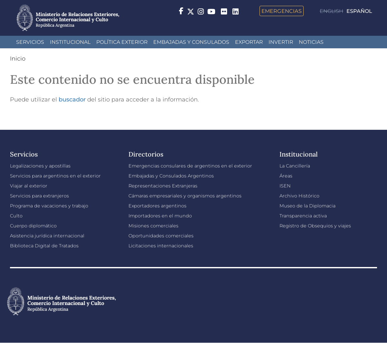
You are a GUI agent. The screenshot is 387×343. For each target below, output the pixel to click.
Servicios (30, 42)
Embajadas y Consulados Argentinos (171, 176)
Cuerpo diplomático (33, 226)
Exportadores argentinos (157, 206)
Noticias (311, 42)
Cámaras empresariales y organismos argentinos (184, 196)
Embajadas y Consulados (191, 42)
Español (359, 11)
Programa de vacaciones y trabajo (49, 206)
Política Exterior (121, 42)
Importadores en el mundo (160, 216)
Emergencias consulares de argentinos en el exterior (190, 166)
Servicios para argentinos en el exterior (55, 176)
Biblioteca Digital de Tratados (44, 246)
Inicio (17, 58)
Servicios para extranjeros (39, 196)
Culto (16, 216)
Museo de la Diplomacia (307, 206)
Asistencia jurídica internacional (47, 236)
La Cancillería (294, 166)
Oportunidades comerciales (161, 236)
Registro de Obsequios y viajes (315, 226)
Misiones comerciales (153, 226)
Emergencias (281, 11)
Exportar (249, 42)
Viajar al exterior (28, 186)
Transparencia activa (303, 216)
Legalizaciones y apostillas (40, 166)
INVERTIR (281, 42)
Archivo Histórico (299, 196)
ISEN (285, 186)
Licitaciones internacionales (160, 246)
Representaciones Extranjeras (162, 186)
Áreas (285, 176)
